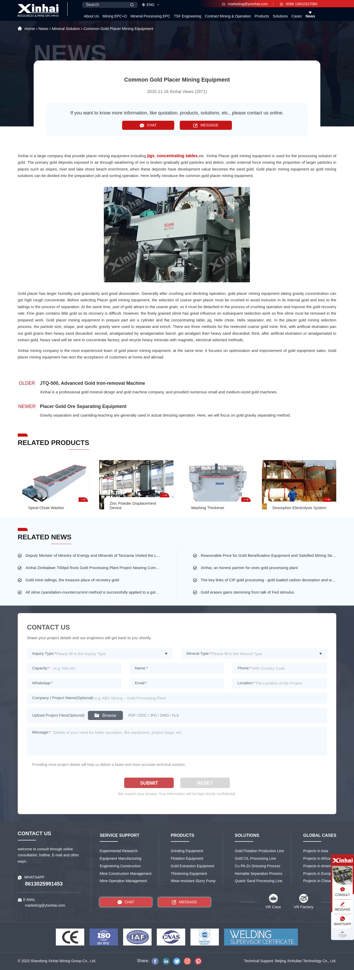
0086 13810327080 (298, 4)
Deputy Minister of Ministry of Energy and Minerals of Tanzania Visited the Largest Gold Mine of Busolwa (93, 555)
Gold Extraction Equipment (192, 866)
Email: (141, 683)
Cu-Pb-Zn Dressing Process (257, 866)
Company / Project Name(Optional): (63, 698)
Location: (246, 683)
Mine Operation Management (123, 881)
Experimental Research (119, 851)
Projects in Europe (318, 873)
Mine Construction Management (125, 873)
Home (30, 28)
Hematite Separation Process (258, 873)
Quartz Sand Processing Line (258, 881)
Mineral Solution (66, 28)
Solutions (280, 16)
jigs (150, 156)
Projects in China (317, 881)
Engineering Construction (120, 866)
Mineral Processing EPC (150, 16)
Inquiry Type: (44, 653)
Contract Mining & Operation (228, 16)
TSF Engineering (187, 16)
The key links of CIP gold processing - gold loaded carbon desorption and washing (269, 580)
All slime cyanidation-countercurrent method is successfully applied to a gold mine (93, 592)
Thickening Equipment (189, 873)
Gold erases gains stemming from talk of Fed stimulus (247, 592)
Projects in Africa (316, 858)
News (310, 16)
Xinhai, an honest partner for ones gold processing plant (249, 567)
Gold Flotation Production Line (259, 851)
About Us (91, 16)
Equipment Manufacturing (120, 858)
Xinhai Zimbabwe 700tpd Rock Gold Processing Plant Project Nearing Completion (93, 567)
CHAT (148, 125)
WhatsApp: (42, 683)
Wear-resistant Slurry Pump (193, 881)
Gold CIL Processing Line (255, 858)
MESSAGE (205, 125)
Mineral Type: (199, 653)
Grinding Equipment (187, 851)
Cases (296, 16)
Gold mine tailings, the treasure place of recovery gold (72, 580)
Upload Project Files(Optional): (58, 715)
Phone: (244, 668)
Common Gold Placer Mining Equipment (118, 28)
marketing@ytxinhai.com (245, 4)
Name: (141, 668)
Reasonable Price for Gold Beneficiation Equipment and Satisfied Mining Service (269, 555)
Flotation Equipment (187, 858)
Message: (41, 732)
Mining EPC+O (115, 16)
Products (262, 16)
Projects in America (318, 866)
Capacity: (41, 668)
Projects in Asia (315, 851)
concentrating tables (177, 156)
